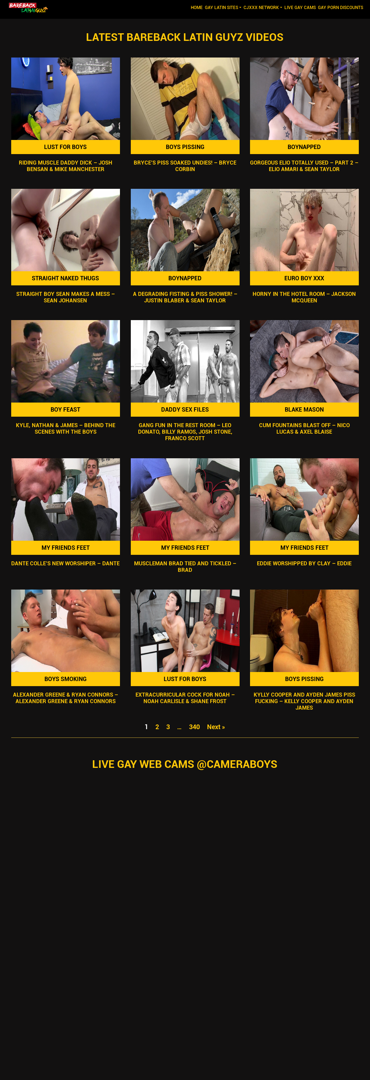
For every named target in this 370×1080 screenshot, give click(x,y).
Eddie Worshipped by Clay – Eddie (304, 563)
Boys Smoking (65, 679)
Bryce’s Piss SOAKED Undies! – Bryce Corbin (185, 166)
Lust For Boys (65, 147)
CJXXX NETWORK (261, 7)
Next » (216, 727)
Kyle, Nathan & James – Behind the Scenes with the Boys (65, 428)
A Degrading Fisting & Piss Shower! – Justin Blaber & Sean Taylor (185, 297)
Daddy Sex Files (185, 409)
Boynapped (304, 147)
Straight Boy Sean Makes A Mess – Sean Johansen (65, 297)
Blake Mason (304, 409)
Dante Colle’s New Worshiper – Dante (65, 563)
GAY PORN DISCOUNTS (340, 7)
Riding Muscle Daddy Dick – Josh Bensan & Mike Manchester (65, 166)
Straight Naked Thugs (65, 278)
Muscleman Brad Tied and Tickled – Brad (185, 566)
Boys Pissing (184, 147)
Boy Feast (65, 409)
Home (197, 7)
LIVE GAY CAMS (300, 7)
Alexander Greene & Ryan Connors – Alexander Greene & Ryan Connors (65, 698)
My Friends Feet (66, 547)
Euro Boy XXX (304, 278)
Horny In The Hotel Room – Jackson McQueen (304, 297)
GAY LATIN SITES (221, 7)
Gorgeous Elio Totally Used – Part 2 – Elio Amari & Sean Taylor (304, 166)
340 (194, 727)
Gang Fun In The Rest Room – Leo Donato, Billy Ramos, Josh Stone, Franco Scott (185, 432)
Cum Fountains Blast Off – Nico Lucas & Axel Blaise (304, 428)
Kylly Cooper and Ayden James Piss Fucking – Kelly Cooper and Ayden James (304, 701)
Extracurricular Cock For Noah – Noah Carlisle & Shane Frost (185, 698)
